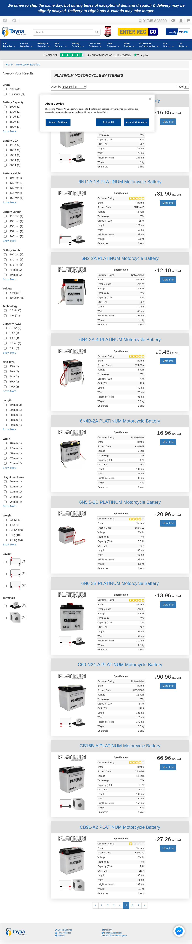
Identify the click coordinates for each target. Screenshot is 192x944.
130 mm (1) (16, 259)
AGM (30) (15, 310)
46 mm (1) (16, 443)
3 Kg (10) (15, 534)
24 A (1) (14, 376)
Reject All (108, 122)
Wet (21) (15, 315)
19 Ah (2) (15, 126)
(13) (18, 605)
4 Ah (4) (14, 338)
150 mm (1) (16, 226)
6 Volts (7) (16, 292)
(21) (18, 573)
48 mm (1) (16, 269)
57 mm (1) (16, 458)
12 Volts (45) (17, 297)
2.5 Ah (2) (15, 328)
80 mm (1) (16, 409)
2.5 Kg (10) (16, 529)
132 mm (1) (16, 264)
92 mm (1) (16, 491)
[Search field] (63, 32)
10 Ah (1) (15, 106)
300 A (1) (15, 160)
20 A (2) (14, 371)
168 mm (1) (16, 236)
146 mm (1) (16, 192)
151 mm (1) (16, 231)
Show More (9, 131)
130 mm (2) (16, 182)
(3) (17, 561)
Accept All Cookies (136, 122)
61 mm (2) (16, 463)
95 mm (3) (16, 501)
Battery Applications (112, 933)
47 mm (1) (16, 448)
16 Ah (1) (15, 121)
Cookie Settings (65, 930)
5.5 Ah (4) (15, 343)
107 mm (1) (16, 177)
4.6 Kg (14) (16, 540)
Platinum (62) (17, 94)
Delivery (107, 930)
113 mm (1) (16, 216)
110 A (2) (15, 145)
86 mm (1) (16, 481)
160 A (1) (15, 150)
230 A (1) (15, 155)
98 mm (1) (16, 419)
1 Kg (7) (14, 524)
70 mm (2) (16, 404)
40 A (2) (14, 386)
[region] (97, 113)
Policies (60, 935)
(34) (18, 617)
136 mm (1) (16, 221)
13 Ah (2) (15, 111)
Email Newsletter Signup (114, 935)
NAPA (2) (15, 89)
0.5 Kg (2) (15, 519)
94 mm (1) (16, 496)
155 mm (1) (16, 197)
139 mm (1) (16, 187)
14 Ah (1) (15, 116)
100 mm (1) (16, 254)
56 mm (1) (16, 453)
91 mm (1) (16, 486)
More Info (167, 121)
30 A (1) (14, 381)
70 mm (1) (16, 274)
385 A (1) (15, 165)
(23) (18, 585)
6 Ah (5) (14, 348)
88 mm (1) (16, 414)
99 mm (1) (16, 424)
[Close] (150, 99)
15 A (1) (14, 366)
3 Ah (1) (14, 333)
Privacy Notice (63, 933)
